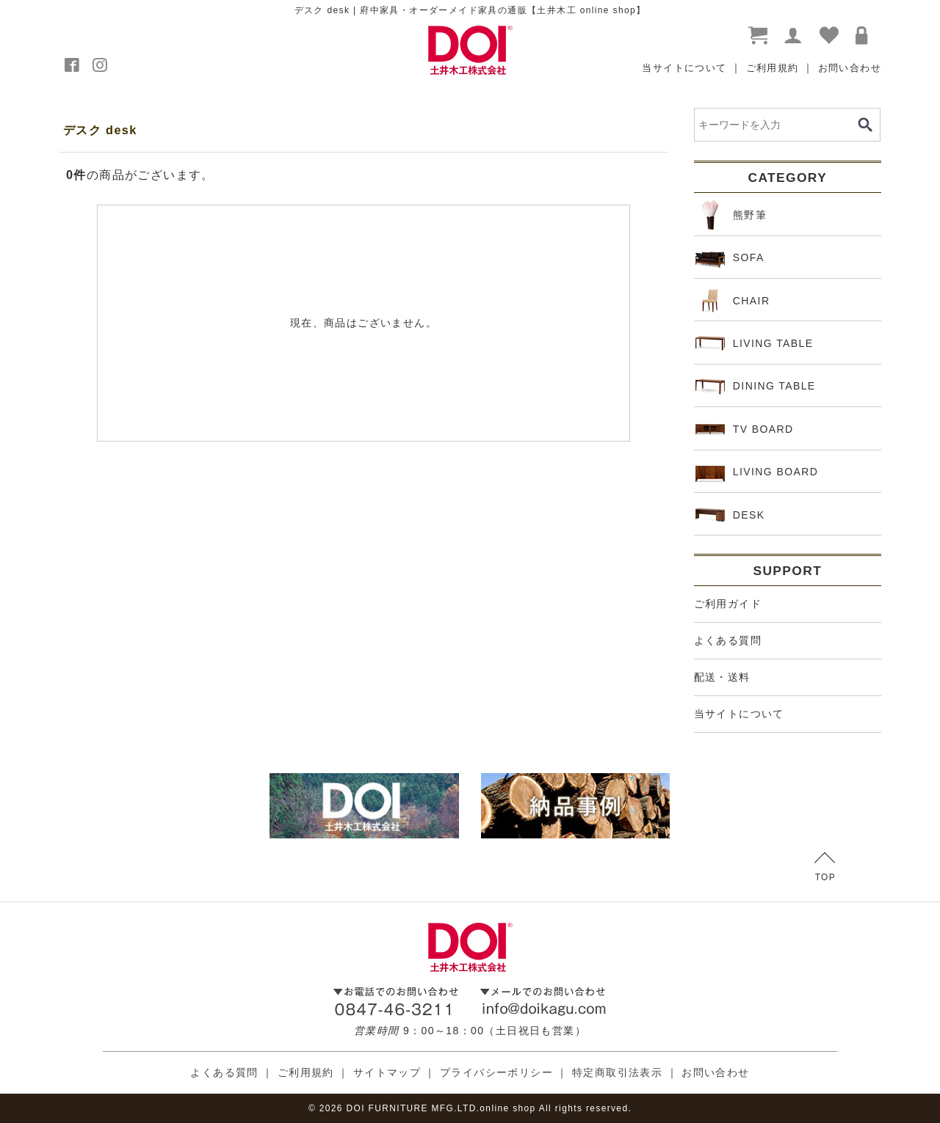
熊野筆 (731, 215)
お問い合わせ (849, 67)
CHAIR (732, 300)
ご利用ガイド (728, 604)
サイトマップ (387, 1072)
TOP (825, 867)
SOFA (729, 258)
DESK (730, 515)
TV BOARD (744, 429)
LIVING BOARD (757, 472)
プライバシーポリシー (496, 1072)
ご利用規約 (772, 67)
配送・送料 (722, 677)
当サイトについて (684, 67)
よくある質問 (728, 640)
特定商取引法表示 (617, 1072)
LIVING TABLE (754, 343)
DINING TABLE (755, 386)
